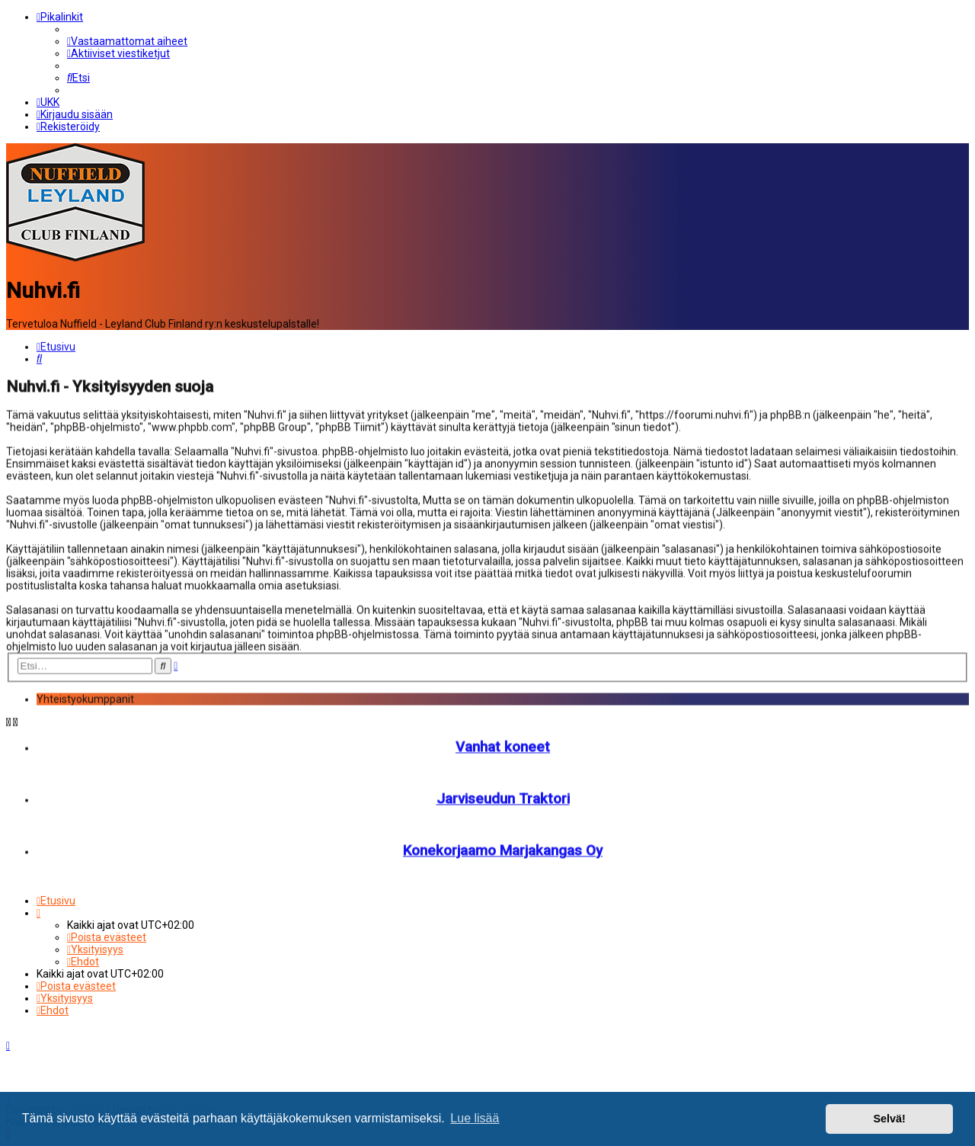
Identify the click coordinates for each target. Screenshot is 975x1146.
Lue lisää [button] (474, 1118)
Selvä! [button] (889, 1118)
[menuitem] (127, 41)
